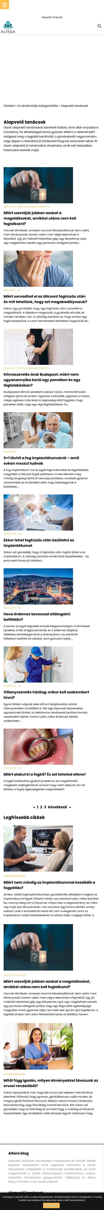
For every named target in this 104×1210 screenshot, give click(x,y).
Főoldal (9, 106)
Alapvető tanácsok (74, 106)
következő (58, 807)
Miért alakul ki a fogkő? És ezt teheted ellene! (45, 774)
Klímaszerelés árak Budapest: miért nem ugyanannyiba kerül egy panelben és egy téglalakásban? (42, 380)
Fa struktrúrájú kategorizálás (37, 106)
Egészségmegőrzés (14, 876)
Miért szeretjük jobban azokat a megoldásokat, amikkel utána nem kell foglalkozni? (40, 218)
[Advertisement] (52, 69)
